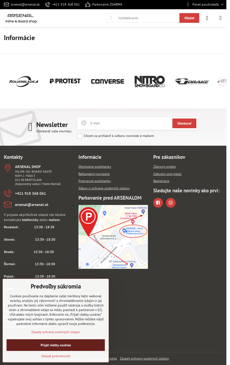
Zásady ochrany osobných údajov (144, 358)
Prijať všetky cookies (56, 345)
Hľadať (189, 18)
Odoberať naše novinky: (54, 131)
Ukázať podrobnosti (55, 356)
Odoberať (184, 123)
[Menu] (220, 18)
